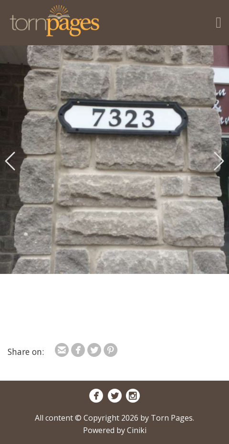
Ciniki (136, 430)
